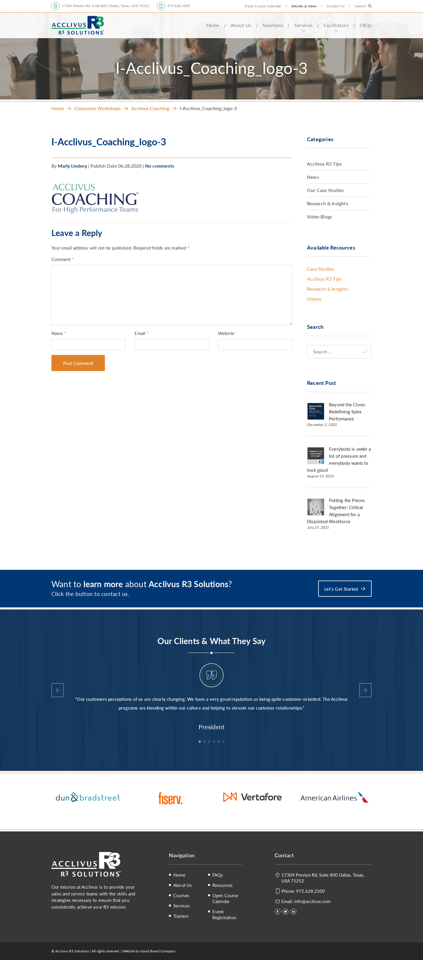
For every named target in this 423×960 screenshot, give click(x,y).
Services (303, 25)
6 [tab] (224, 742)
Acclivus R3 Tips (324, 163)
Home (213, 25)
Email (141, 333)
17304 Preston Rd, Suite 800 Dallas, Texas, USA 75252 (322, 878)
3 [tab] (210, 742)
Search (360, 6)
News (313, 177)
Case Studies (320, 268)
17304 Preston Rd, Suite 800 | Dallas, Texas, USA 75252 (105, 5)
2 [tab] (205, 742)
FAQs (366, 25)
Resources (222, 885)
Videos (314, 298)
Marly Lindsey (72, 165)
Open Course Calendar (263, 6)
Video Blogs (319, 216)
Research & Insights (327, 203)
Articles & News (304, 6)
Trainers (181, 916)
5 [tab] (219, 742)
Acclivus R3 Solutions (77, 25)
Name (58, 333)
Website (226, 333)
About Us (241, 25)
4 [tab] (214, 742)
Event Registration (224, 914)
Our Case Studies (325, 190)
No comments (159, 165)
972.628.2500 (178, 5)
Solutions (273, 25)
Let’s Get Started (341, 588)
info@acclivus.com (312, 901)
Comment (62, 259)
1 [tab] (200, 742)
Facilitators (336, 25)
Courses (181, 895)
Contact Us (336, 6)
